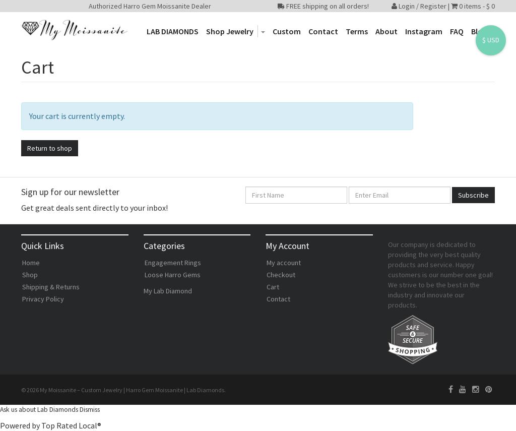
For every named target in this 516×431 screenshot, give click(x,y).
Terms (357, 31)
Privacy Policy (43, 298)
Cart (273, 286)
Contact (323, 31)
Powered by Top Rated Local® (50, 425)
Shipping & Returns (51, 286)
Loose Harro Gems (173, 274)
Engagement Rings (173, 262)
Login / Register (419, 6)
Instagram (423, 31)
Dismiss (90, 409)
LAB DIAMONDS (173, 31)
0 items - (477, 6)
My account (284, 262)
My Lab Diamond (168, 290)
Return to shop (49, 148)
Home (31, 262)
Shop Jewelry (229, 31)
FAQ (457, 31)
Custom (287, 31)
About (386, 31)
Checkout (281, 274)
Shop (30, 274)
